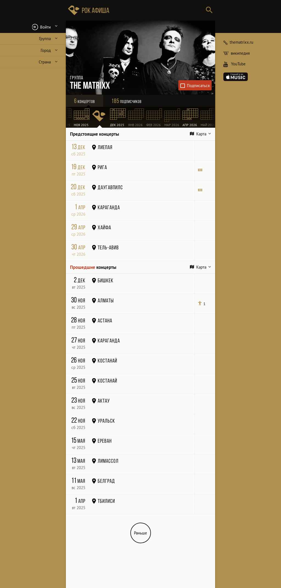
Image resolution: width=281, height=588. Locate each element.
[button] (33, 27)
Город (46, 50)
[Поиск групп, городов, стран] (157, 10)
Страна (45, 62)
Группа (45, 38)
